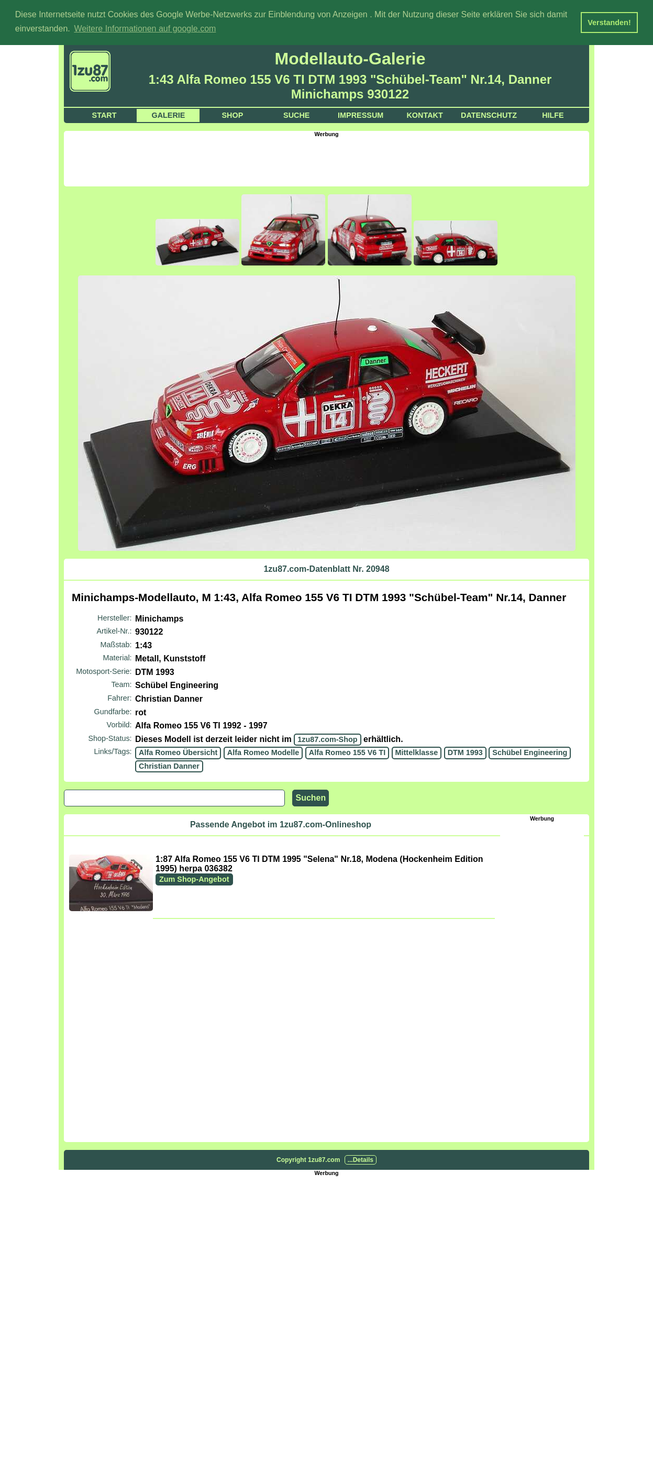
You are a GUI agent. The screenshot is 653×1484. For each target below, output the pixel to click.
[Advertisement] (326, 159)
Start (104, 114)
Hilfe (553, 114)
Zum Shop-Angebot (194, 878)
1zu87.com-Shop (327, 739)
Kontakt (424, 114)
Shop (232, 114)
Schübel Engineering (529, 752)
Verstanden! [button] (609, 22)
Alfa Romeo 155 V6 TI (347, 752)
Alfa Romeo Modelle (263, 752)
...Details (360, 1158)
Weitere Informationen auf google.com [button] (145, 28)
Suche (296, 114)
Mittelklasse (416, 752)
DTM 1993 (465, 752)
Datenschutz (489, 114)
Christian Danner (169, 765)
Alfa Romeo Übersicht (178, 752)
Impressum (360, 114)
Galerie (168, 114)
